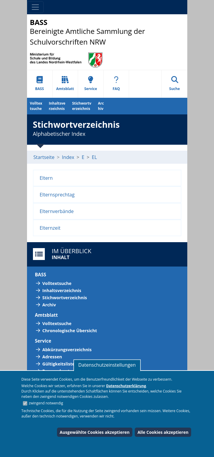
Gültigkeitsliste (58, 364)
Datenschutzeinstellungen (107, 365)
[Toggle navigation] (35, 7)
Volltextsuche (36, 106)
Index (68, 157)
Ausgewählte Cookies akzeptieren (95, 432)
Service (90, 83)
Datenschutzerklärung (126, 385)
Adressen (52, 357)
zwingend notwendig (46, 403)
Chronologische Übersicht (69, 330)
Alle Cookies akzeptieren (162, 432)
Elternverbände (57, 211)
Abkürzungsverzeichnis (67, 349)
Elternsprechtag (57, 194)
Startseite (44, 157)
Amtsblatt (65, 83)
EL (94, 157)
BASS (39, 83)
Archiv (101, 106)
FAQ (116, 83)
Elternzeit (50, 228)
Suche (174, 83)
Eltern (46, 178)
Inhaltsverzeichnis (57, 106)
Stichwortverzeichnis (81, 106)
